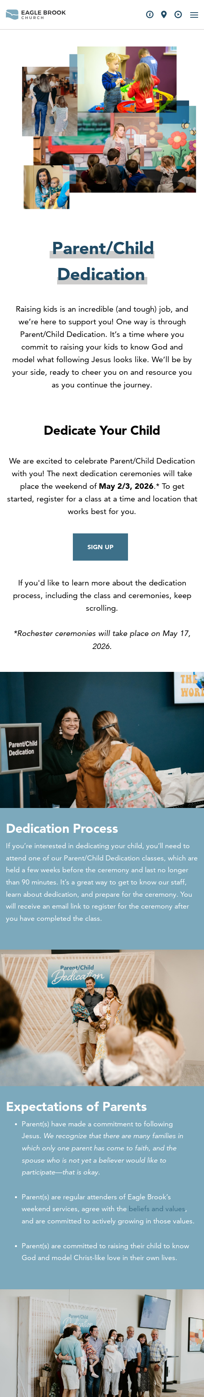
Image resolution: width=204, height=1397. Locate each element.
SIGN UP (100, 547)
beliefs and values (157, 1208)
